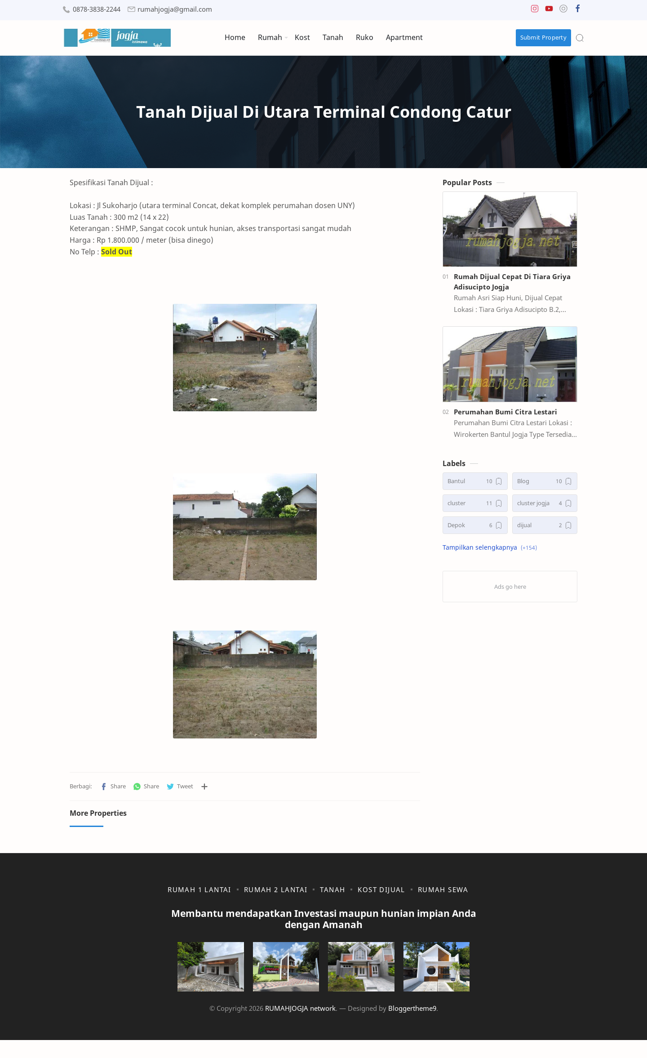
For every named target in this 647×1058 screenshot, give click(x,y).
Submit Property (543, 37)
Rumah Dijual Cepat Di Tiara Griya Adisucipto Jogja (512, 286)
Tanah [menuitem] (333, 37)
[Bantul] (475, 485)
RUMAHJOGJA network (300, 1026)
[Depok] (475, 529)
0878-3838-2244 (96, 9)
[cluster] (475, 507)
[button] (534, 10)
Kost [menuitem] (302, 37)
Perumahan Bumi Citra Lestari (505, 416)
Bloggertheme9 (412, 1026)
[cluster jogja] (544, 507)
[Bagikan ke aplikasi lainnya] (204, 791)
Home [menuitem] (235, 37)
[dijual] (544, 529)
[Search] (579, 37)
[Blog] (544, 485)
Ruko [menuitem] (364, 37)
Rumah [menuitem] (270, 37)
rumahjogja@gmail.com (174, 9)
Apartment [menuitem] (404, 37)
